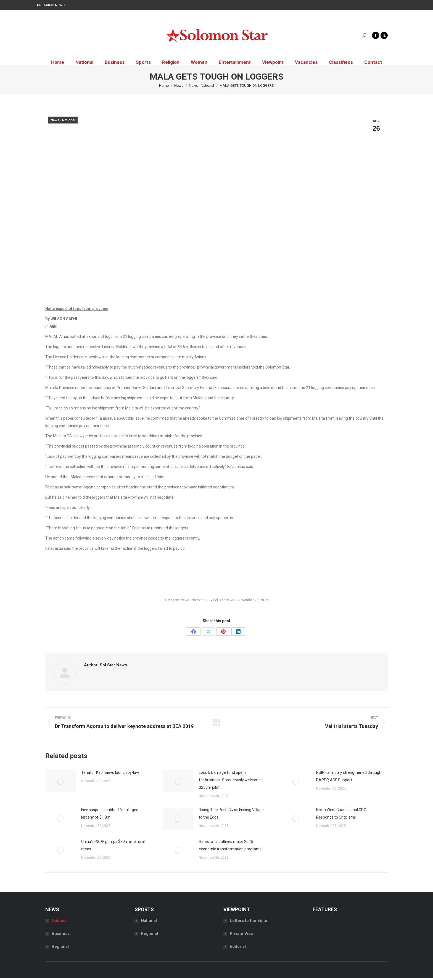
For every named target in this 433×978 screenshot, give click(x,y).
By (221, 600)
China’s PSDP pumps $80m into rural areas (113, 845)
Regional (60, 946)
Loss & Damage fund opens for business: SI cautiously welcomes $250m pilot (231, 780)
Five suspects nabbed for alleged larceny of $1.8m (109, 813)
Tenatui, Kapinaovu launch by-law (110, 772)
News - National (63, 120)
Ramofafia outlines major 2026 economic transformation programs (230, 845)
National (60, 920)
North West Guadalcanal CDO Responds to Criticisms (341, 813)
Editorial (238, 946)
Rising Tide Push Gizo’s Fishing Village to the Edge (231, 813)
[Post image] (60, 781)
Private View (242, 933)
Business (61, 933)
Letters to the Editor (249, 920)
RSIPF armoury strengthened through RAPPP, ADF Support (348, 776)
